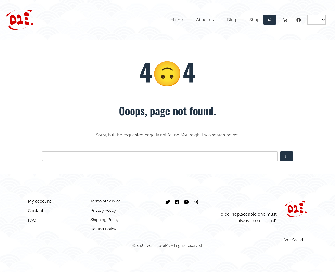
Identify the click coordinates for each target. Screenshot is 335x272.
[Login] (298, 20)
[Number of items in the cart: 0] (285, 20)
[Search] (286, 156)
